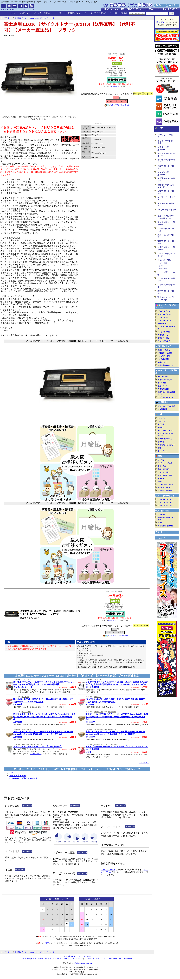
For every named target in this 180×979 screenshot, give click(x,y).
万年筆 (160, 427)
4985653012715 (112, 712)
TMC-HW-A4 (97, 697)
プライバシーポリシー (109, 958)
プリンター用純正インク (69, 13)
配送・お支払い (37, 958)
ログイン (160, 22)
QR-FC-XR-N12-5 (26, 679)
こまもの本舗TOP (68, 956)
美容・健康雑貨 (163, 469)
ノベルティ (160, 538)
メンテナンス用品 (164, 332)
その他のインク (163, 335)
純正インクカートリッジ (165, 496)
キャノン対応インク (165, 314)
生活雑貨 (161, 478)
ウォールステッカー (165, 491)
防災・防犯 (162, 466)
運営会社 (47, 958)
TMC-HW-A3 (25, 697)
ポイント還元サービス (61, 958)
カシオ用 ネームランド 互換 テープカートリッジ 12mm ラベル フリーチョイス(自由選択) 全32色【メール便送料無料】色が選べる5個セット (44, 684)
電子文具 (161, 424)
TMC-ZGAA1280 (98, 712)
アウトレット (161, 532)
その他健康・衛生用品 (165, 526)
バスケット (81, 956)
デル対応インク (163, 317)
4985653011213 (112, 729)
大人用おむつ (25, 13)
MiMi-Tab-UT (25, 744)
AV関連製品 (163, 402)
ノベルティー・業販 (91, 958)
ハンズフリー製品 (164, 356)
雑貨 (160, 456)
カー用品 (161, 460)
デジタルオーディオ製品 (166, 406)
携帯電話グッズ (164, 346)
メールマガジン (108, 869)
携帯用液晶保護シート (165, 365)
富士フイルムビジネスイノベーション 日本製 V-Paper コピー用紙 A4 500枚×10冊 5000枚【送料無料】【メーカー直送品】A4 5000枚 (115, 734)
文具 (115, 13)
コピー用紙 (163, 263)
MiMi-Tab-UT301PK (99, 744)
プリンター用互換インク (44, 13)
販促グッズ (162, 481)
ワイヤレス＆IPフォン (165, 397)
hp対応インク (162, 323)
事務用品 (161, 442)
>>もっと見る (144, 763)
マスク (14, 13)
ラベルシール (164, 266)
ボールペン (162, 418)
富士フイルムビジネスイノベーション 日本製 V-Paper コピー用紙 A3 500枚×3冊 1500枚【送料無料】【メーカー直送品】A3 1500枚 (43, 734)
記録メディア (162, 362)
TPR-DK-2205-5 (98, 679)
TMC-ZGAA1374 (26, 729)
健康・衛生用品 (162, 511)
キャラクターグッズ (165, 463)
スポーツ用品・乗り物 (165, 484)
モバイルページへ (125, 958)
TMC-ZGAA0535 (98, 729)
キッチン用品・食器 (165, 475)
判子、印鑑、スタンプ (165, 430)
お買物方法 (25, 958)
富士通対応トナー (17, 776)
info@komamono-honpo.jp (82, 963)
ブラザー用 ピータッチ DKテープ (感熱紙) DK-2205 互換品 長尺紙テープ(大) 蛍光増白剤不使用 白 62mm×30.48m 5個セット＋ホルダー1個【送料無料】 (117, 684)
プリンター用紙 (164, 260)
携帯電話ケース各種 (165, 353)
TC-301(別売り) (35, 754)
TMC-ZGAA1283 (26, 712)
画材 (159, 448)
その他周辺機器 (163, 359)
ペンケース (162, 421)
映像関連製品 (162, 409)
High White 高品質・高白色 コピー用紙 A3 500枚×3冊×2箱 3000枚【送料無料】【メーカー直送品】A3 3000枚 (43, 701)
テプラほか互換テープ (101, 13)
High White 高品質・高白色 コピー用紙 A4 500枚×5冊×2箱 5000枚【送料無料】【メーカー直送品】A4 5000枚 (115, 701)
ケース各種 (162, 383)
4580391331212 (38, 744)
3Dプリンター (163, 377)
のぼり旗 (123, 13)
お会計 (89, 956)
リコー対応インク (164, 341)
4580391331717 (114, 744)
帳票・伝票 (163, 268)
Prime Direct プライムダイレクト (24, 778)
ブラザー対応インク (165, 311)
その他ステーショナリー (166, 445)
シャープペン (162, 451)
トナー (85, 13)
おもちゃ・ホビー (164, 488)
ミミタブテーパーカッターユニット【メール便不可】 (37, 746)
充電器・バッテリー (165, 350)
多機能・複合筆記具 (165, 439)
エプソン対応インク (165, 320)
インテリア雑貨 (163, 472)
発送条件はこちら (115, 86)
